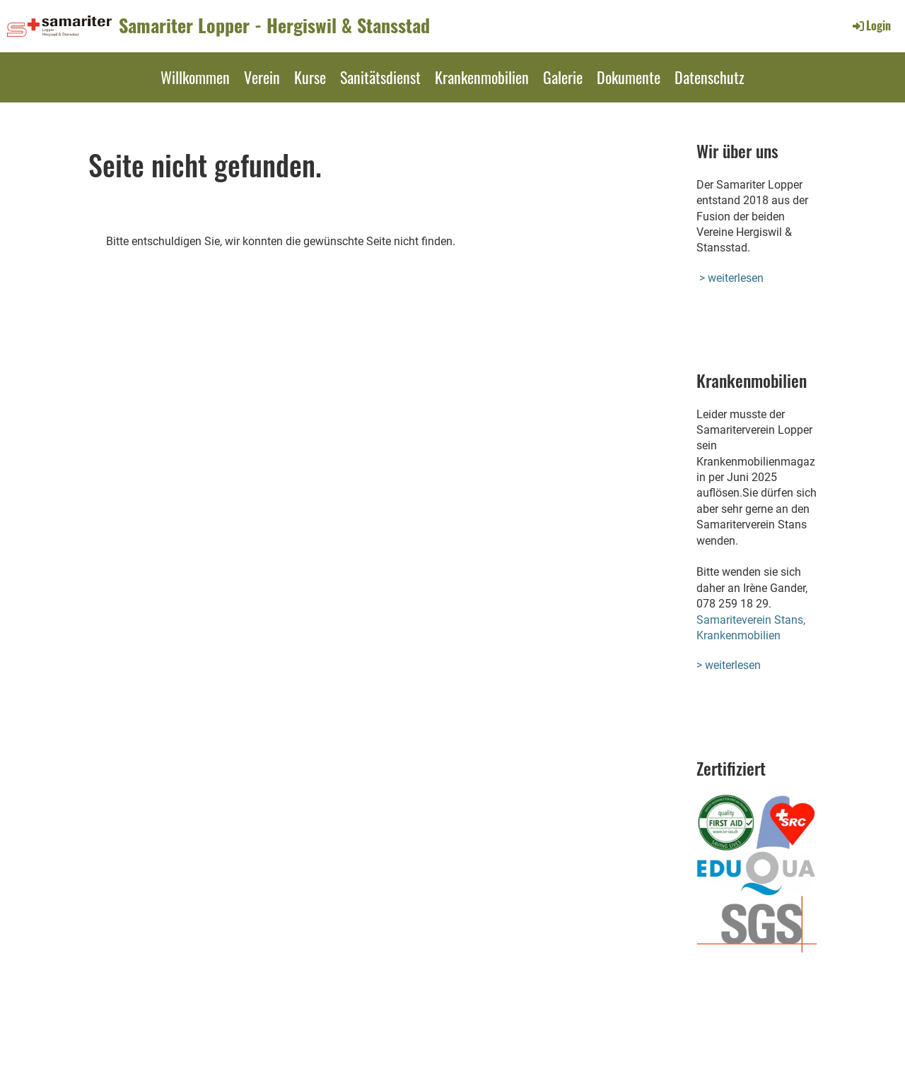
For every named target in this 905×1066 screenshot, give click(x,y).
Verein (262, 77)
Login (871, 25)
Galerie (563, 77)
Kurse (310, 77)
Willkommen (195, 77)
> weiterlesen (731, 278)
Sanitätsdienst (380, 77)
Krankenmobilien (482, 77)
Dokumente (628, 77)
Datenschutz (710, 77)
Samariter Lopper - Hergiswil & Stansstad (274, 25)
